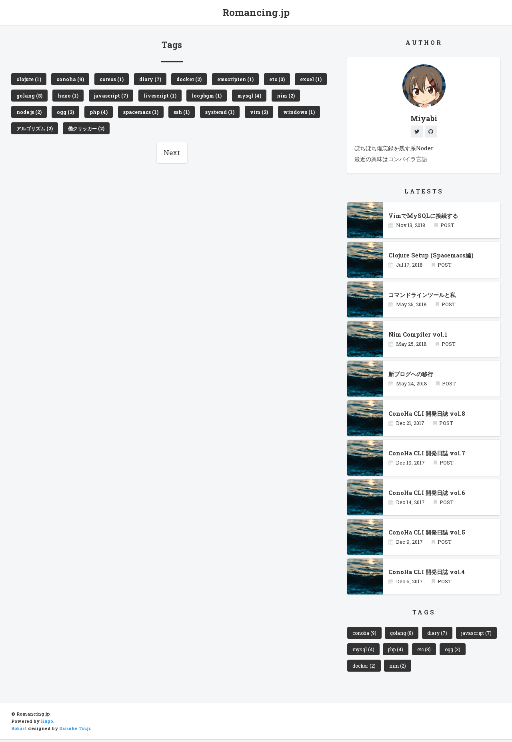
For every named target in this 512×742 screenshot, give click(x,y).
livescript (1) (205, 97)
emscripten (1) (245, 79)
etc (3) (288, 79)
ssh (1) (222, 113)
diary (441, 634)
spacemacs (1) (180, 113)
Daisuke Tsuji (76, 731)
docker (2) (196, 79)
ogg (360, 668)
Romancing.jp (256, 12)
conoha (365, 634)
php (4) (137, 113)
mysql (409, 651)
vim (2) (302, 113)
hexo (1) (109, 97)
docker (395, 668)
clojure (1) (30, 79)
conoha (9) (73, 79)
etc (472, 651)
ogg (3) (103, 113)
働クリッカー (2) (140, 131)
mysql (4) (298, 97)
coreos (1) (115, 79)
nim (430, 668)
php (442, 651)
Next (172, 156)
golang (404, 634)
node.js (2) (65, 113)
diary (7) (155, 79)
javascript (368, 651)
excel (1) (28, 97)
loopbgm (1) (254, 97)
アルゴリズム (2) (85, 131)
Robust (19, 731)
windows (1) (33, 131)
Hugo (47, 724)
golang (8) (69, 97)
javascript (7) (154, 97)
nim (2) (26, 113)
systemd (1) (261, 113)
